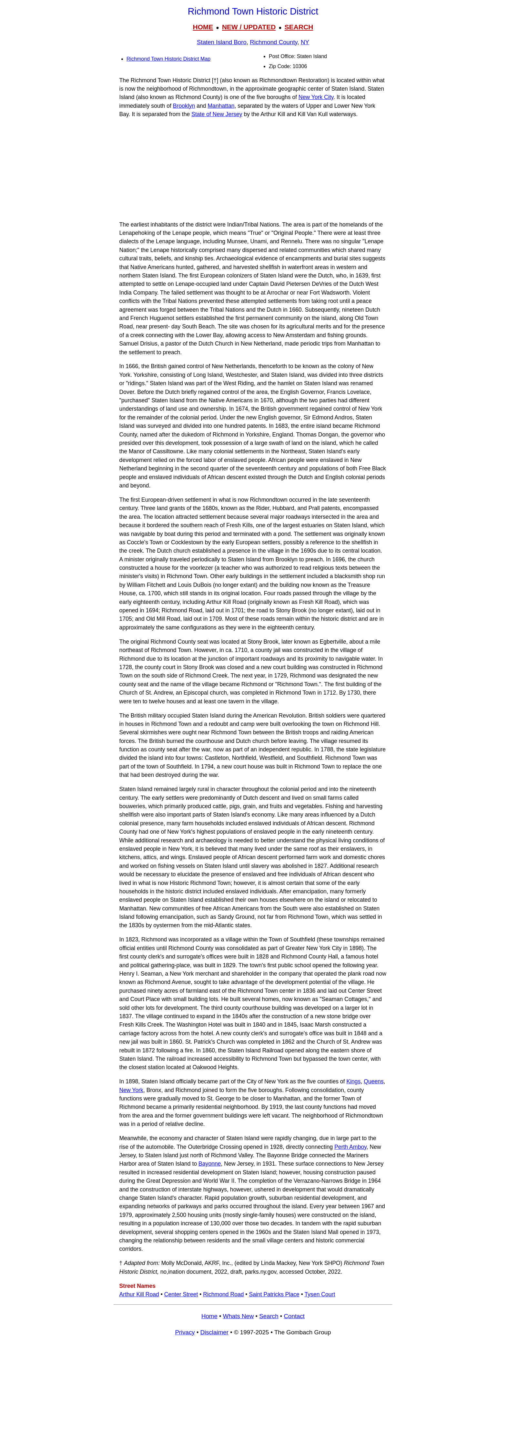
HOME (203, 27)
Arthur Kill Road (139, 1294)
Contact (294, 1316)
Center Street (181, 1294)
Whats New (238, 1316)
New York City (316, 97)
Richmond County (273, 42)
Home (209, 1316)
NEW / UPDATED (249, 27)
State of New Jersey (216, 114)
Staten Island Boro (222, 42)
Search (268, 1316)
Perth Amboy (350, 1147)
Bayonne (209, 1163)
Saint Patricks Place (274, 1294)
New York (131, 1090)
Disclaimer (214, 1332)
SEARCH (299, 27)
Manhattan (220, 106)
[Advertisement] (253, 169)
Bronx (154, 1090)
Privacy (185, 1332)
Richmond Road (223, 1294)
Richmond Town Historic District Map (168, 59)
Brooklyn (184, 106)
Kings (353, 1081)
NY (305, 42)
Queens (374, 1081)
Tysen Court (320, 1294)
